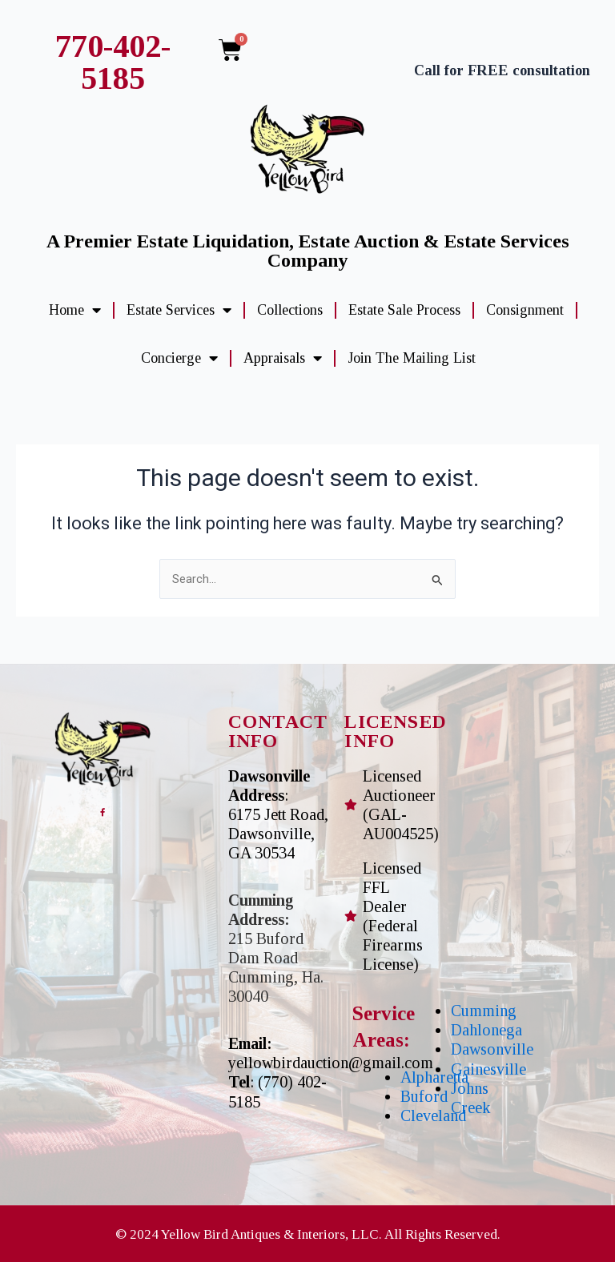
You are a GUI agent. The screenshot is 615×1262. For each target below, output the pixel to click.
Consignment (525, 310)
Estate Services (179, 310)
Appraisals (282, 358)
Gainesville (488, 1069)
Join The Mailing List (412, 358)
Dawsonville (492, 1049)
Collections (290, 310)
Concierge (179, 358)
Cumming (484, 1010)
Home (75, 310)
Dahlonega (486, 1030)
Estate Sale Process (404, 310)
